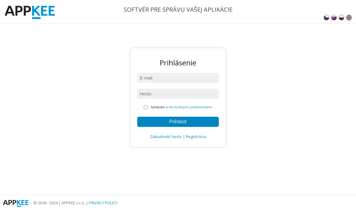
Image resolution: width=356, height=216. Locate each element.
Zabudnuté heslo (166, 136)
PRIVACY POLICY (103, 203)
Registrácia (196, 136)
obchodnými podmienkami (190, 107)
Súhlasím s (178, 107)
